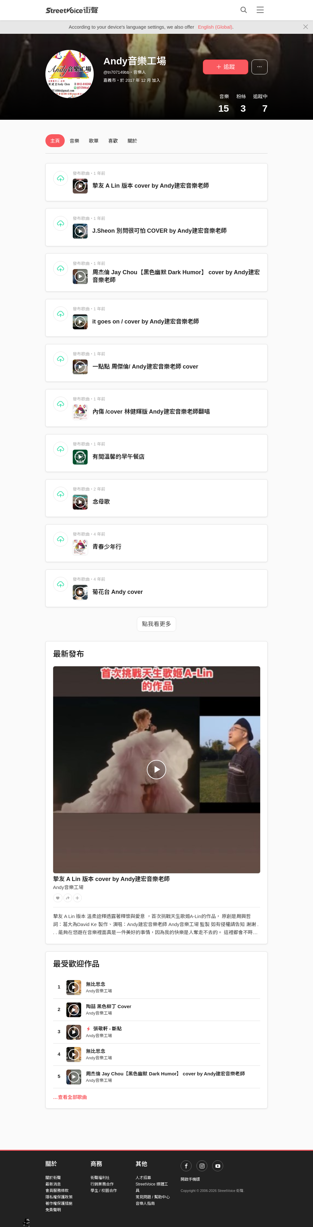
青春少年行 (106, 547)
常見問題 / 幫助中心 (153, 1197)
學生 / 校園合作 (103, 1190)
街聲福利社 (100, 1177)
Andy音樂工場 (68, 887)
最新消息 (53, 1184)
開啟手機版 (190, 1179)
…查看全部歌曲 (70, 1097)
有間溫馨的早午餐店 (118, 457)
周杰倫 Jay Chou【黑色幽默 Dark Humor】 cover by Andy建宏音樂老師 (165, 1073)
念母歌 (101, 502)
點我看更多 (156, 624)
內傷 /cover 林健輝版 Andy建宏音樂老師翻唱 (151, 411)
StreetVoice (72, 10)
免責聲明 (53, 1210)
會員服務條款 (57, 1190)
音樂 (74, 141)
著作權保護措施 (58, 1203)
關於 (132, 141)
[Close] (306, 27)
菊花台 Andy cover (117, 592)
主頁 (55, 141)
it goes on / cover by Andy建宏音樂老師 (145, 321)
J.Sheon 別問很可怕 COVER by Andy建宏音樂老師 (159, 231)
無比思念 (95, 984)
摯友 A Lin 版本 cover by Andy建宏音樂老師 (150, 186)
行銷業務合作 (102, 1184)
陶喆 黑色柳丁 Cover (108, 1006)
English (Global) (215, 27)
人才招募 (143, 1177)
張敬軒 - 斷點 (104, 1028)
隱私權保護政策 (58, 1197)
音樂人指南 (145, 1203)
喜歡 (113, 141)
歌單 (94, 141)
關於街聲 (53, 1177)
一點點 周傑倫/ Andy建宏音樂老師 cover (145, 366)
